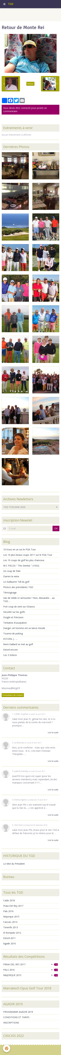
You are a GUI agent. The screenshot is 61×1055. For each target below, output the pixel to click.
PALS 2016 (30, 969)
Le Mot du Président (14, 863)
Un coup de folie (11, 571)
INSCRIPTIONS (11, 1022)
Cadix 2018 (9, 900)
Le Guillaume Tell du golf (16, 581)
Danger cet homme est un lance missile (24, 628)
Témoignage (10, 592)
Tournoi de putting (13, 633)
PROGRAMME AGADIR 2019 (18, 1011)
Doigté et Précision (13, 617)
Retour (30, 83)
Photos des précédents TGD (18, 587)
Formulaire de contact (13, 695)
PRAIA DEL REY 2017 (30, 964)
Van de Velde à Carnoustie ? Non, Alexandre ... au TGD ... (29, 599)
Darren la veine (11, 576)
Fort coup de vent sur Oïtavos (19, 606)
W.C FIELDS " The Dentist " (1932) (21, 565)
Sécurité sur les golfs (14, 611)
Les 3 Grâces (10, 655)
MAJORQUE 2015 (30, 975)
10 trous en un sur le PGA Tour (19, 549)
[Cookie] (6, 1048)
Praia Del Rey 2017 (13, 905)
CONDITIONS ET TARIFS (16, 1017)
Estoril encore (10, 649)
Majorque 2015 (11, 916)
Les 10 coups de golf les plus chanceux (23, 560)
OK (56, 528)
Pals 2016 (8, 911)
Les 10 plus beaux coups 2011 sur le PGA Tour (27, 554)
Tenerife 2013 (10, 927)
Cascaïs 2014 (10, 921)
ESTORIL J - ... (10, 638)
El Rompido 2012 (12, 932)
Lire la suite (53, 732)
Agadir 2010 (9, 943)
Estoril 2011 (9, 938)
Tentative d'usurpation (15, 622)
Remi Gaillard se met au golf (18, 644)
